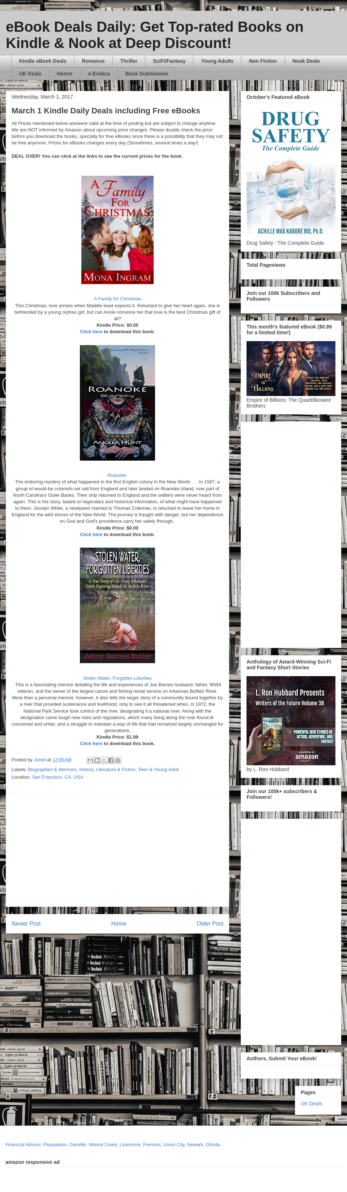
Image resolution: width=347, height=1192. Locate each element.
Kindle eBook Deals (43, 61)
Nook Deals (306, 61)
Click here (91, 331)
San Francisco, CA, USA (57, 777)
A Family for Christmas (117, 298)
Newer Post (26, 924)
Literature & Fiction (116, 769)
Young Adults (217, 61)
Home (119, 924)
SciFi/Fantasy (169, 61)
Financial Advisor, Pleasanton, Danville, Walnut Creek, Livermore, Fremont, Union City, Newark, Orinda (112, 1144)
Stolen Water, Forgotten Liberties (117, 678)
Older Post (210, 924)
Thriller (128, 61)
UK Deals (30, 74)
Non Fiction (263, 61)
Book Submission (146, 74)
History (86, 769)
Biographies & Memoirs (52, 769)
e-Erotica (99, 74)
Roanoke (117, 475)
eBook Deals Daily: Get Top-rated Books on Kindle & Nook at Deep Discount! (155, 35)
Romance (93, 61)
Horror (65, 74)
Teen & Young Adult (158, 769)
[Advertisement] (145, 850)
